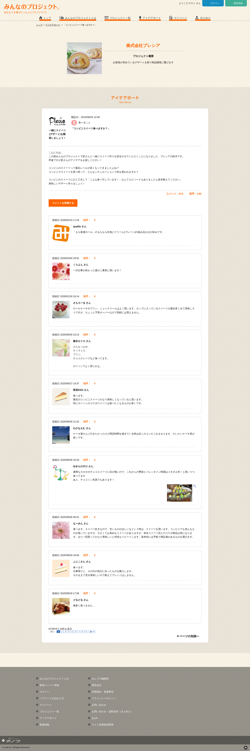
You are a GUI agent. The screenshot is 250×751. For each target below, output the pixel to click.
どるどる (78, 600)
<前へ (52, 632)
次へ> (92, 632)
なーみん (78, 523)
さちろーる (79, 303)
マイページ (180, 18)
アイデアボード (152, 18)
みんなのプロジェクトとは (80, 18)
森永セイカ (79, 341)
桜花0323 (78, 389)
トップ (47, 18)
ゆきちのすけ (80, 466)
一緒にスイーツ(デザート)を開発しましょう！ (57, 134)
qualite (77, 226)
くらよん (78, 264)
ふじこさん (79, 561)
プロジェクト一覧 (120, 18)
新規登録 (238, 3)
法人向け (205, 18)
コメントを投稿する (63, 203)
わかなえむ (79, 428)
